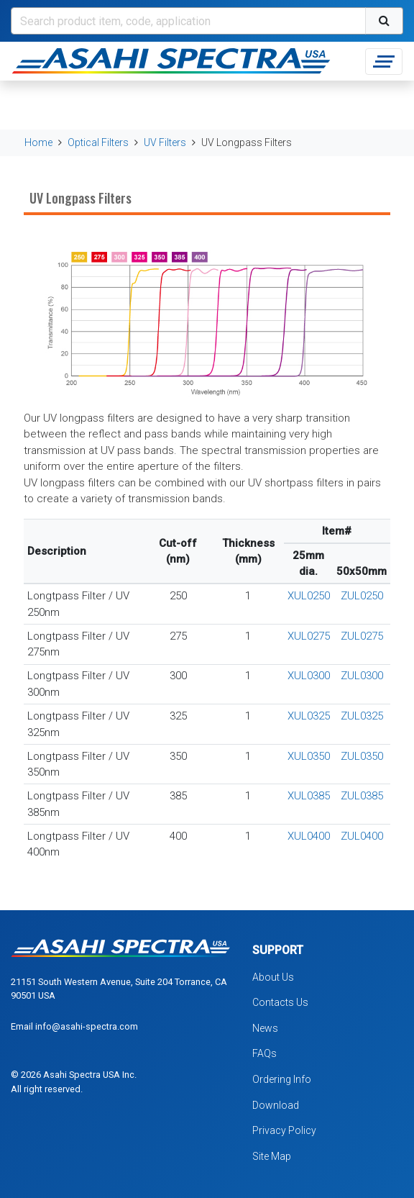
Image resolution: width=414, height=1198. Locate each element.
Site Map (271, 1156)
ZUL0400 (362, 836)
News (265, 1028)
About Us (273, 977)
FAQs (264, 1053)
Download (275, 1105)
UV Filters (165, 142)
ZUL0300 (362, 675)
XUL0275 (309, 636)
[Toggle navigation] (383, 61)
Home (38, 142)
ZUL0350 (362, 756)
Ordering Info (281, 1079)
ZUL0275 (362, 636)
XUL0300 (309, 675)
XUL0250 (309, 595)
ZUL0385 (362, 795)
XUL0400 (309, 836)
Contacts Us (280, 1002)
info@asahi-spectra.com (86, 1026)
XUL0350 (309, 756)
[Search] (188, 21)
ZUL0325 (362, 715)
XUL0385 (309, 795)
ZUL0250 (362, 595)
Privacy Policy (284, 1130)
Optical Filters (98, 142)
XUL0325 (309, 715)
